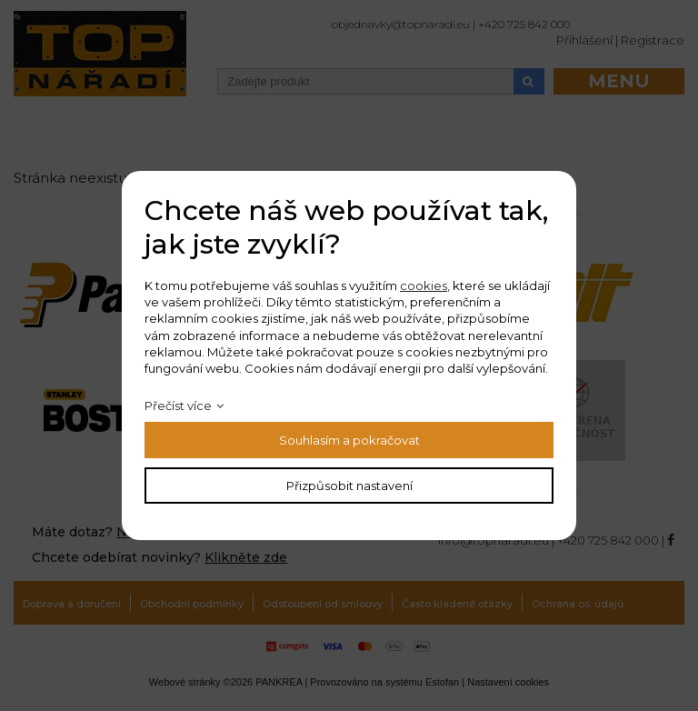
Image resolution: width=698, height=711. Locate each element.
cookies (423, 285)
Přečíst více (178, 405)
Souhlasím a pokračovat (349, 440)
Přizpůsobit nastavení (349, 485)
